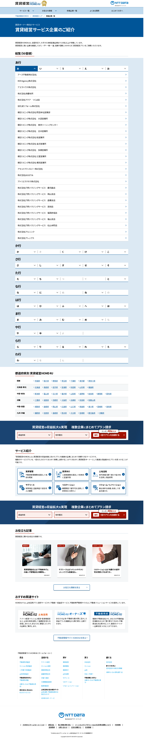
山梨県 (73, 393)
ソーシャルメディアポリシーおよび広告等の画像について (93, 725)
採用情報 (88, 727)
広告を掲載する (76, 727)
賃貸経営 (66, 662)
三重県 (37, 400)
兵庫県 (73, 400)
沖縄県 (101, 413)
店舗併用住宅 (45, 674)
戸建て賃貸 (45, 678)
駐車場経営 (45, 686)
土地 (85, 670)
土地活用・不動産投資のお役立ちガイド (49, 693)
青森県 (46, 387)
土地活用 (66, 674)
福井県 (64, 393)
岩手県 (55, 387)
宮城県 (64, 387)
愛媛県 (100, 406)
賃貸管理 (66, 666)
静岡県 (100, 393)
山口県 (73, 406)
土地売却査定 (24, 674)
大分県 (73, 413)
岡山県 (55, 406)
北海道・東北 (21, 387)
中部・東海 (21, 393)
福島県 (91, 387)
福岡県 (37, 413)
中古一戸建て (88, 674)
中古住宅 (87, 662)
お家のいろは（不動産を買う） (92, 681)
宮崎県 (82, 413)
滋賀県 (46, 400)
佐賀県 (46, 413)
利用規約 (118, 725)
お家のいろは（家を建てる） (114, 672)
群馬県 (55, 381)
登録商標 (52, 727)
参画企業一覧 (72, 10)
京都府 (55, 400)
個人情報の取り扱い (64, 725)
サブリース (66, 678)
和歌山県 (91, 400)
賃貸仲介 (66, 670)
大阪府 (64, 400)
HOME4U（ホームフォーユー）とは (33, 725)
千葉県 (73, 381)
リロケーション (67, 682)
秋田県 (73, 387)
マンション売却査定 (26, 666)
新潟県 (37, 393)
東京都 (82, 381)
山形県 (82, 387)
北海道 (37, 387)
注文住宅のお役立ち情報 (114, 668)
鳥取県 (37, 406)
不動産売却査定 (25, 662)
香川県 (91, 406)
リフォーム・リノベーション (71, 686)
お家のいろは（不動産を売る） (28, 685)
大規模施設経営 (46, 682)
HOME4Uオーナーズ (47, 698)
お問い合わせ (63, 727)
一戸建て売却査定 (25, 670)
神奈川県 (91, 381)
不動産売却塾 (24, 680)
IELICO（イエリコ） (25, 692)
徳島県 (82, 406)
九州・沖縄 (21, 413)
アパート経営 (45, 662)
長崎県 (55, 413)
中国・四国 (21, 406)
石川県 (55, 393)
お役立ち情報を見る (71, 587)
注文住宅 (109, 662)
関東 (18, 380)
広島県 (64, 406)
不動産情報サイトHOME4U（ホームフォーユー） (35, 653)
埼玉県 (64, 381)
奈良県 (82, 400)
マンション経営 (46, 666)
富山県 (46, 393)
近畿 (18, 400)
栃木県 (46, 381)
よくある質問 (94, 10)
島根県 (46, 406)
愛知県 (108, 393)
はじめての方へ (117, 10)
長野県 (82, 393)
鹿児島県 (91, 413)
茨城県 (37, 381)
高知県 (108, 406)
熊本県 (64, 413)
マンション (87, 666)
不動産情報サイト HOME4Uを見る (71, 637)
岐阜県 (91, 393)
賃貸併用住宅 (45, 670)
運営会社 (51, 725)
